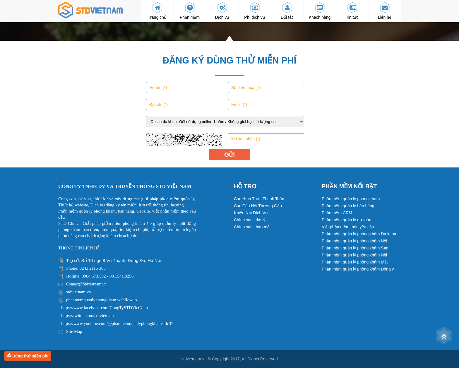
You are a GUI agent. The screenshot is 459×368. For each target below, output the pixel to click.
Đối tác (287, 11)
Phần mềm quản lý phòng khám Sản (355, 248)
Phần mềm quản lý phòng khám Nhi (354, 255)
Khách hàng (320, 11)
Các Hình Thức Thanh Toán (259, 198)
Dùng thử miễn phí (27, 355)
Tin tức (352, 11)
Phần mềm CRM (337, 212)
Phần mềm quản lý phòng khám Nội (354, 241)
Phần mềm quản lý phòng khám (351, 198)
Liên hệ (384, 11)
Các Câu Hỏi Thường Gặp (258, 205)
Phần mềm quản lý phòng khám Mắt (355, 262)
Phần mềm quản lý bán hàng (348, 205)
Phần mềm (190, 11)
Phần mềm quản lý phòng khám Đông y (358, 269)
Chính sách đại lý (250, 220)
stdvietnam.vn (193, 359)
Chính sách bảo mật (252, 227)
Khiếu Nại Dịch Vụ (251, 212)
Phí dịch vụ (254, 11)
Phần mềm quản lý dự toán (346, 220)
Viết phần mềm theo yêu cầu (348, 227)
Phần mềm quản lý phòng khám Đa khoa (359, 234)
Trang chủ (157, 11)
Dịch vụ (222, 11)
